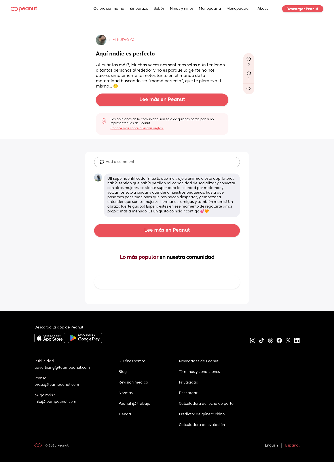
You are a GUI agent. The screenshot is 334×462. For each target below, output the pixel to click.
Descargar (188, 393)
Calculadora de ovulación (202, 425)
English (271, 445)
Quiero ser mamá (108, 9)
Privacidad (188, 382)
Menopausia (210, 9)
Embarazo (139, 9)
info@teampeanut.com (55, 402)
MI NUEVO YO (123, 40)
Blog (123, 372)
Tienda (125, 414)
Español (292, 445)
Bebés (159, 9)
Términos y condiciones (199, 372)
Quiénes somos (132, 361)
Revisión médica (133, 382)
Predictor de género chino (202, 414)
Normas (126, 393)
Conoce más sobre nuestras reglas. (136, 128)
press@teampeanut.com (56, 385)
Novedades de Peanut (198, 361)
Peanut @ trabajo (134, 404)
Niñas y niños (182, 9)
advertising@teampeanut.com (62, 368)
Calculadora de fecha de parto (206, 404)
